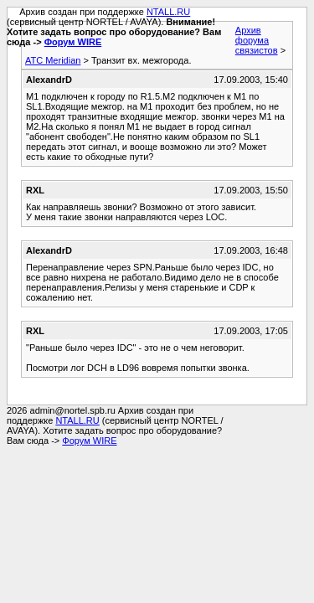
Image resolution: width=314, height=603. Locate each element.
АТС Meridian (52, 60)
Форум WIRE (73, 42)
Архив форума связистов (256, 40)
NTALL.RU (168, 12)
